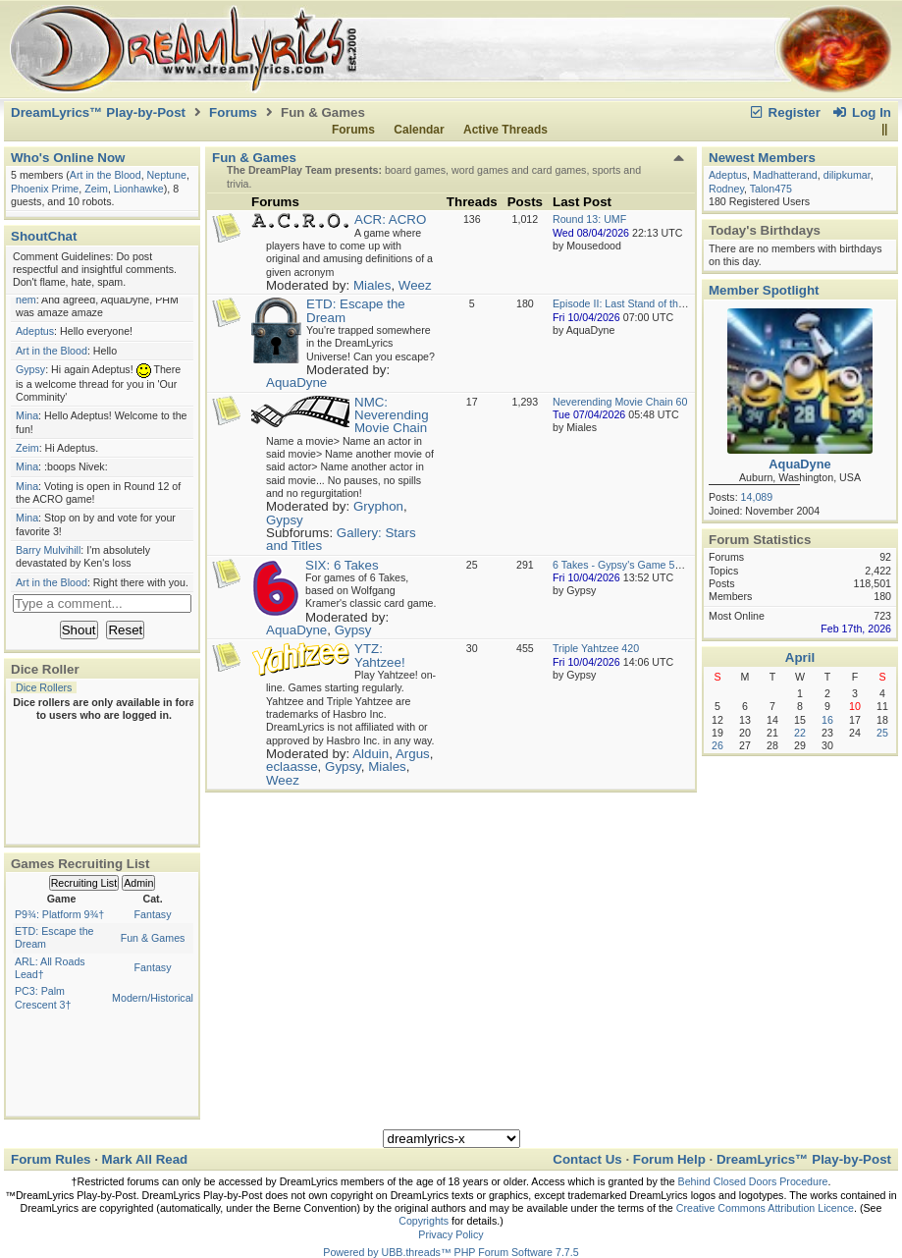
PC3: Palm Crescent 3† (43, 997)
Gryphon (378, 506)
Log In (861, 112)
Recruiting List (84, 883)
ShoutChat (44, 236)
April (800, 657)
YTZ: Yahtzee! (379, 655)
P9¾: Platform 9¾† (59, 914)
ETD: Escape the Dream (355, 310)
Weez (415, 285)
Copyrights (423, 1221)
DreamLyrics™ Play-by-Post (98, 112)
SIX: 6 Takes (342, 565)
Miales (372, 285)
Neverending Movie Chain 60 (620, 402)
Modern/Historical (152, 998)
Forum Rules (50, 1159)
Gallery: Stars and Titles (341, 539)
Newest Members (762, 157)
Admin (138, 883)
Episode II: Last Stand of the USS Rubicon (651, 303)
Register (784, 112)
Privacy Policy (450, 1234)
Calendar (419, 130)
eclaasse (292, 766)
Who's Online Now (68, 157)
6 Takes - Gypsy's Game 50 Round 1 (638, 565)
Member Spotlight (764, 290)
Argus (413, 753)
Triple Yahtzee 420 (596, 648)
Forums (233, 112)
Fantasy (153, 914)
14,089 (757, 497)
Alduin (370, 753)
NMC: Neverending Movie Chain (391, 415)
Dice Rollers (44, 687)
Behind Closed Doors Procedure (753, 1181)
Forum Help (669, 1159)
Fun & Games (153, 938)
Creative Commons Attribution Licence (765, 1208)
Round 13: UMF (589, 219)
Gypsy (284, 520)
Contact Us (587, 1159)
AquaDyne (296, 382)
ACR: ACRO (390, 219)
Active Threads (505, 130)
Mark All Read (145, 1159)
